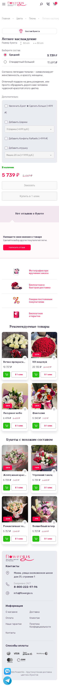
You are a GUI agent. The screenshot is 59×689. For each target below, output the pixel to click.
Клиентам (35, 618)
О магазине (11, 612)
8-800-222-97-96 (25, 586)
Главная (6, 18)
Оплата (9, 618)
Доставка (34, 612)
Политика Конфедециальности (40, 625)
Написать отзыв (17, 247)
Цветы (19, 18)
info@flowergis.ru (23, 593)
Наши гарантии (14, 624)
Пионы (32, 18)
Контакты (10, 633)
